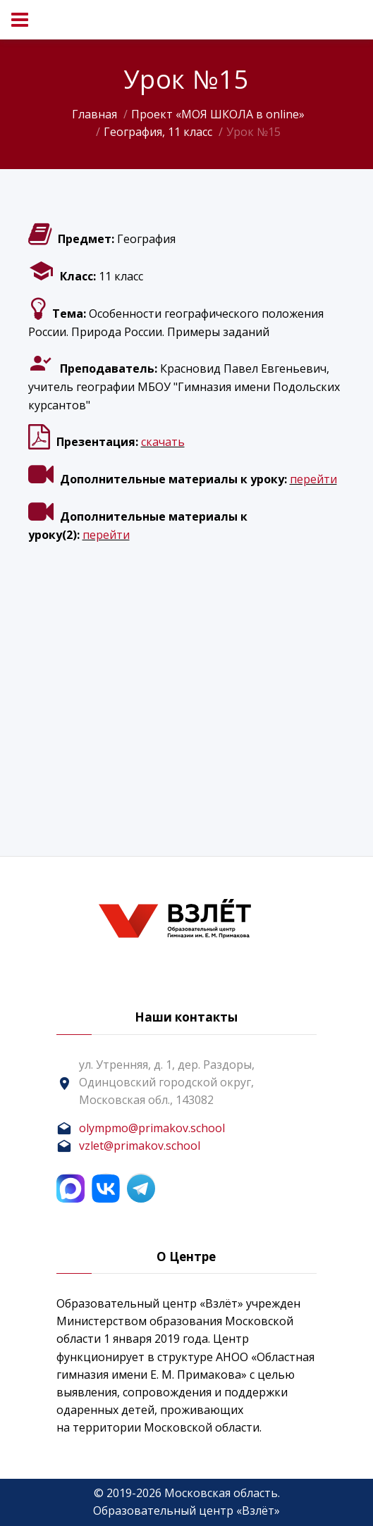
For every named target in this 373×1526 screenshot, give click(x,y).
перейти (313, 479)
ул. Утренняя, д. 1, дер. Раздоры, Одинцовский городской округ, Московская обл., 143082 (167, 1082)
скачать (163, 441)
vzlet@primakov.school (139, 1145)
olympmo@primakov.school (152, 1128)
